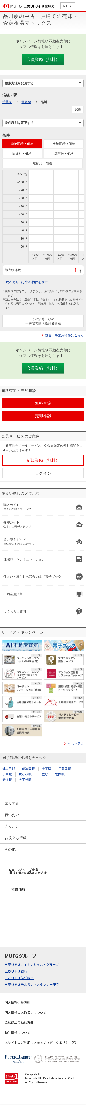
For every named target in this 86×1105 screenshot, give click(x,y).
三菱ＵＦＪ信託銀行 (19, 977)
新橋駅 (7, 780)
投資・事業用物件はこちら (64, 335)
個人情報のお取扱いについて (25, 1012)
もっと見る (76, 744)
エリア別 (12, 803)
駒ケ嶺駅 (25, 774)
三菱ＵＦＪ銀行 (16, 971)
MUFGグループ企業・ (28, 871)
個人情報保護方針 (17, 1002)
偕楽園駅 (28, 769)
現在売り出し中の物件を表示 (27, 282)
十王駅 (46, 769)
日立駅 (43, 774)
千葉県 (7, 102)
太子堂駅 (25, 780)
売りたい (12, 826)
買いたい (12, 815)
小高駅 (7, 774)
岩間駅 (60, 774)
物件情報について (17, 1032)
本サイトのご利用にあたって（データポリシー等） (41, 1042)
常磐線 (26, 102)
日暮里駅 (64, 769)
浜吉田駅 (8, 769)
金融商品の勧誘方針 (19, 1022)
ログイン (67, 5)
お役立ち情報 (16, 838)
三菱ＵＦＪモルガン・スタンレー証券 (32, 984)
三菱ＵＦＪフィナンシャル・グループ (32, 964)
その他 (10, 849)
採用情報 (18, 889)
